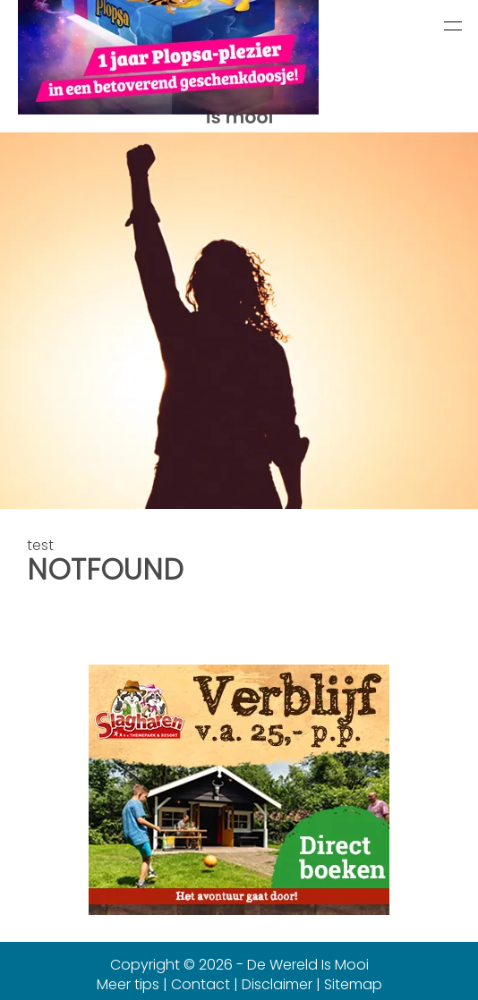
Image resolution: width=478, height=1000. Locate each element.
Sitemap (353, 984)
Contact (200, 984)
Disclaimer (277, 984)
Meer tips (128, 984)
